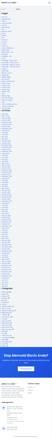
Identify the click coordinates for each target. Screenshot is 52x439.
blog (3, 29)
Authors (4, 25)
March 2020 (5, 259)
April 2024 (5, 161)
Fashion (4, 302)
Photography (6, 342)
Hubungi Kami (26, 369)
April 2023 (5, 186)
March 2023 (5, 188)
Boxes (3, 33)
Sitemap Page (6, 96)
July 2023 (5, 180)
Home (3, 58)
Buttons (4, 35)
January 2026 (6, 120)
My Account (5, 79)
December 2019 (6, 265)
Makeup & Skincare (8, 310)
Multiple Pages (6, 77)
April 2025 (5, 139)
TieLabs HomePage (8, 106)
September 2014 (7, 276)
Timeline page (6, 108)
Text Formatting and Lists (9, 104)
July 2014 (5, 280)
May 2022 (5, 209)
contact (4, 44)
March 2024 (5, 164)
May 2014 (5, 284)
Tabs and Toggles (7, 100)
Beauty (4, 294)
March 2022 (5, 213)
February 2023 (6, 191)
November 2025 (7, 124)
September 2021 (7, 226)
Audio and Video (7, 23)
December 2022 (6, 195)
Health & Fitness (7, 306)
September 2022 (7, 201)
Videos (4, 346)
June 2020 (5, 257)
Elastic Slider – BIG (7, 52)
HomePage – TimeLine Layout (11, 66)
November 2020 (7, 247)
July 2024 (5, 155)
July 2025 (5, 132)
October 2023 (6, 174)
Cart (3, 37)
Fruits (3, 319)
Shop (3, 94)
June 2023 (5, 182)
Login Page (5, 71)
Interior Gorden (6, 329)
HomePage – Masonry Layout (11, 64)
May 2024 (5, 159)
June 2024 (5, 157)
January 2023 (6, 193)
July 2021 (5, 230)
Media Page (5, 75)
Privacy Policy (6, 83)
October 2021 (6, 224)
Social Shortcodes (7, 98)
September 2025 (7, 128)
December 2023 (6, 170)
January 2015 (6, 267)
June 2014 (5, 282)
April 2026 (5, 114)
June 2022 (5, 207)
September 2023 (7, 176)
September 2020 (7, 251)
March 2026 (5, 116)
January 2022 (6, 218)
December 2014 (6, 269)
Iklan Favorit (5, 325)
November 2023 (7, 172)
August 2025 (5, 130)
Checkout (5, 40)
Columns (4, 42)
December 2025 (6, 122)
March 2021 (5, 238)
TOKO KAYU (5, 335)
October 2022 (6, 199)
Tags (3, 102)
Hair (3, 304)
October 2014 (6, 274)
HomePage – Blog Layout (9, 60)
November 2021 (6, 222)
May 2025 (5, 137)
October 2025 (6, 126)
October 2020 (6, 249)
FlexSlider (5, 54)
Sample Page (6, 89)
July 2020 (5, 255)
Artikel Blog (5, 292)
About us (4, 17)
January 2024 (6, 168)
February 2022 (6, 215)
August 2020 (5, 253)
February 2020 (6, 261)
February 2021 (6, 240)
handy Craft (5, 321)
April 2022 (5, 211)
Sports (4, 344)
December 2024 (7, 145)
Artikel (4, 21)
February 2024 (6, 166)
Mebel (3, 331)
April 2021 (5, 236)
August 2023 (5, 178)
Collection (5, 298)
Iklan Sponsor (6, 327)
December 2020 (7, 245)
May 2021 (5, 234)
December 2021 (6, 220)
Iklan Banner (6, 323)
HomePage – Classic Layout (10, 62)
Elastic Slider (5, 50)
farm (3, 300)
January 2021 (6, 242)
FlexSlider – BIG (6, 56)
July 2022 (5, 205)
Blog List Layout (6, 31)
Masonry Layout (7, 73)
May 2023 (5, 184)
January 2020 (6, 263)
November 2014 (7, 272)
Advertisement (6, 19)
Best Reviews (6, 27)
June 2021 (5, 232)
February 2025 (6, 141)
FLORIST (4, 315)
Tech (3, 333)
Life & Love (5, 308)
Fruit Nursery (6, 317)
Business (4, 296)
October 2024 (6, 149)
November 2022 (7, 197)
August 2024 (6, 153)
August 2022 (5, 203)
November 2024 (7, 147)
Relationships (6, 313)
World (3, 340)
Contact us (5, 46)
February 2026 (6, 118)
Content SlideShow (7, 48)
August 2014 (5, 278)
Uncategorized (6, 337)
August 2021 (5, 228)
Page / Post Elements (8, 81)
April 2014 (5, 286)
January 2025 (6, 143)
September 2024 (7, 151)
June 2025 (5, 134)
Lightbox (4, 69)
